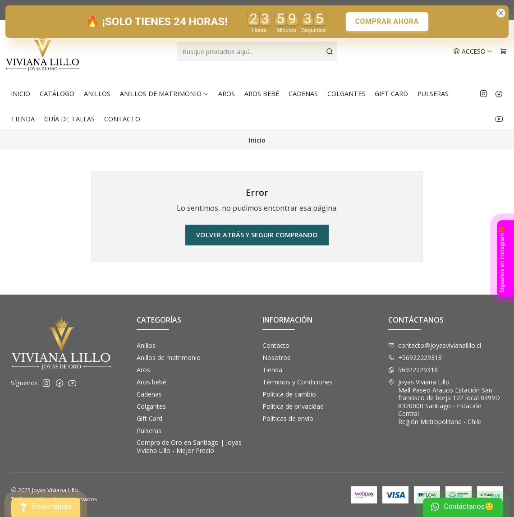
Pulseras (433, 93)
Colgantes (346, 93)
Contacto (122, 119)
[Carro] (503, 51)
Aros (226, 93)
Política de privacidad (293, 406)
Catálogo (57, 93)
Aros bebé (261, 93)
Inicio (20, 93)
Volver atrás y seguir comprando (257, 235)
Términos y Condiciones (297, 382)
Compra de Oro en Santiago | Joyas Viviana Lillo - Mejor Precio (189, 446)
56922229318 (413, 369)
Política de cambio (289, 394)
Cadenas (303, 93)
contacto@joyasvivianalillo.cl (434, 345)
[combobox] (257, 51)
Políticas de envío (287, 418)
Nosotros (276, 357)
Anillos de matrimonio (164, 93)
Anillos (97, 93)
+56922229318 (415, 357)
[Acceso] (473, 51)
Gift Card (391, 93)
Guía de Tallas (69, 119)
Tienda (23, 119)
